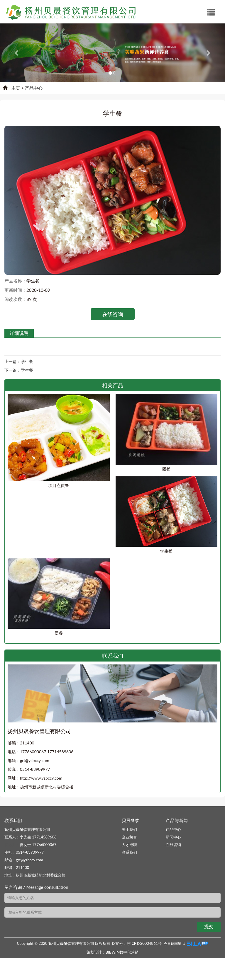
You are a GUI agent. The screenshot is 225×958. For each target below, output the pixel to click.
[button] (17, 52)
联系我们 (129, 852)
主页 (15, 88)
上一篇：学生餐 (18, 361)
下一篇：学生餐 (18, 370)
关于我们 (129, 829)
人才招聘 (129, 844)
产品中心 (34, 88)
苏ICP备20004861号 (144, 943)
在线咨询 (112, 314)
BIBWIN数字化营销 (122, 952)
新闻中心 (173, 837)
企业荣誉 (129, 837)
